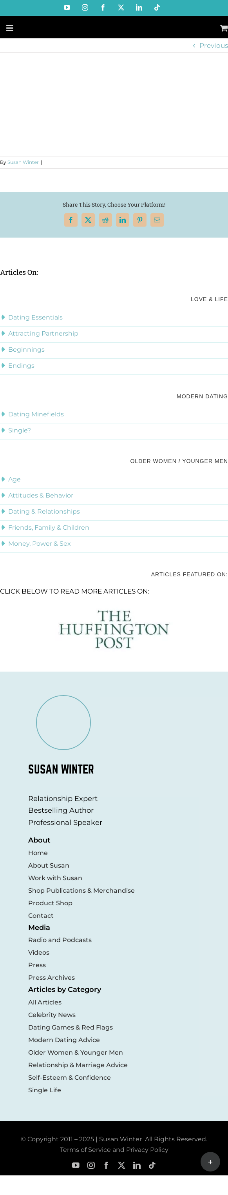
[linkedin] (137, 1165)
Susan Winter (23, 162)
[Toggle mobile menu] (10, 28)
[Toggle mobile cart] (224, 28)
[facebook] (106, 1165)
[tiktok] (152, 1165)
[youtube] (76, 1165)
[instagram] (91, 1165)
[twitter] (121, 1165)
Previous (213, 45)
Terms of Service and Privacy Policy (114, 1149)
